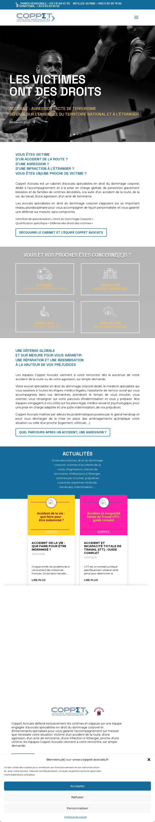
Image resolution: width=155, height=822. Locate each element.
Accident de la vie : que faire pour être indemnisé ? (49, 546)
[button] (149, 760)
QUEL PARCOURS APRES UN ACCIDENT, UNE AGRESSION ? (63, 432)
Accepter (77, 786)
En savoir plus (22, 122)
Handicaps (44, 323)
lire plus (39, 580)
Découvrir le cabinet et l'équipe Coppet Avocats (61, 232)
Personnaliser (77, 808)
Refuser (77, 797)
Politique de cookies (75, 816)
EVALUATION (110, 323)
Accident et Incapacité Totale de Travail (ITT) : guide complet (102, 548)
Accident (44, 285)
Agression (110, 285)
